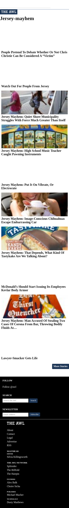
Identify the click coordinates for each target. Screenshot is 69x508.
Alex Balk (12, 482)
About (10, 430)
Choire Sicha (13, 486)
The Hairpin (13, 473)
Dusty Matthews (15, 502)
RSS (9, 445)
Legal (10, 437)
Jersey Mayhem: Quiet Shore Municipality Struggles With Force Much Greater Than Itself (33, 118)
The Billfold (13, 470)
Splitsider (12, 466)
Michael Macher (15, 494)
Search (33, 400)
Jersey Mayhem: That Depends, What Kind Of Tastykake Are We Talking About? (32, 254)
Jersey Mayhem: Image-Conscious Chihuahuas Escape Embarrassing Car (33, 220)
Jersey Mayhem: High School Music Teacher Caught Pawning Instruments (31, 152)
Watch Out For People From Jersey (25, 86)
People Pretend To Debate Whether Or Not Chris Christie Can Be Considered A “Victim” (34, 54)
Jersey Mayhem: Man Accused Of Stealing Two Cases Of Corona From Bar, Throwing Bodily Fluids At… (33, 324)
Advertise (12, 441)
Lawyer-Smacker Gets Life (19, 358)
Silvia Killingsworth (17, 457)
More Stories (60, 366)
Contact (11, 434)
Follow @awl (9, 386)
